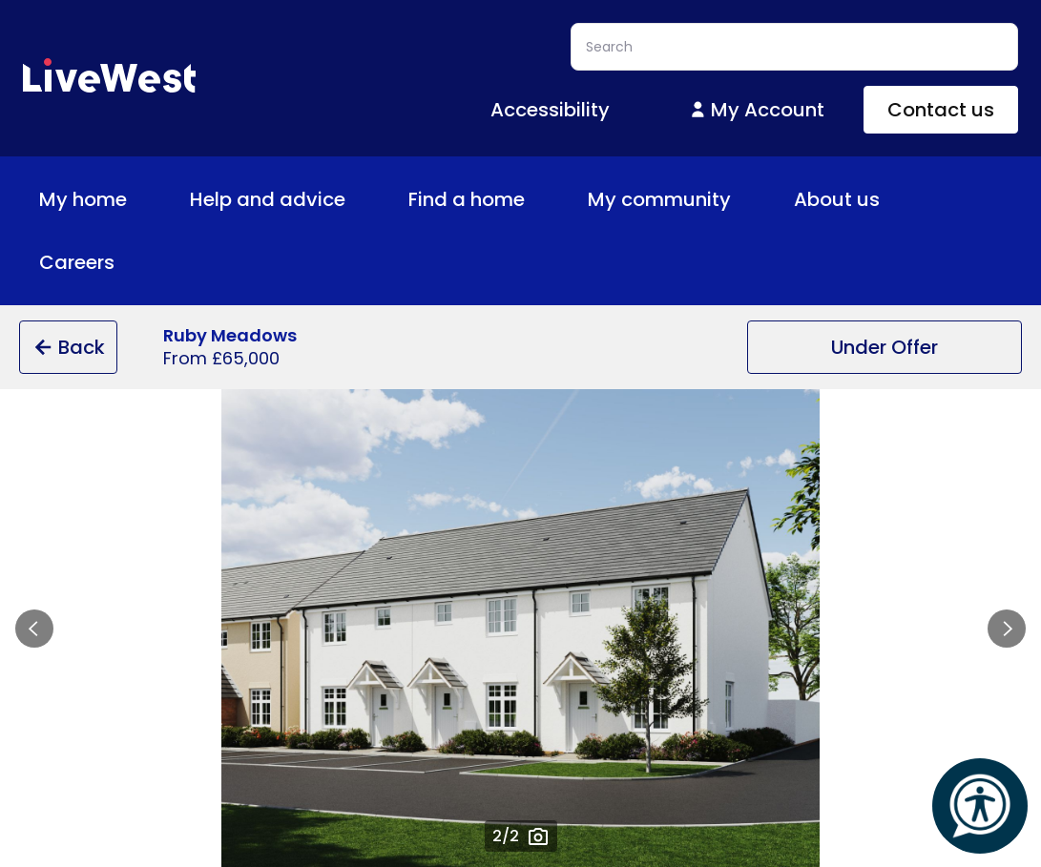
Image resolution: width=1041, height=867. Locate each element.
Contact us (940, 109)
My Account (756, 109)
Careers (90, 262)
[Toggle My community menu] (746, 199)
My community (673, 199)
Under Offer (884, 347)
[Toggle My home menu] (142, 199)
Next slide (1007, 628)
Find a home (480, 199)
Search (994, 47)
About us (850, 199)
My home (96, 199)
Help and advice (281, 199)
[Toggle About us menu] (895, 199)
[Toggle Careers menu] (129, 262)
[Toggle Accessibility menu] (625, 109)
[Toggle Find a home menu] (540, 199)
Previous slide (34, 628)
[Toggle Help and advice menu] (360, 199)
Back (68, 347)
